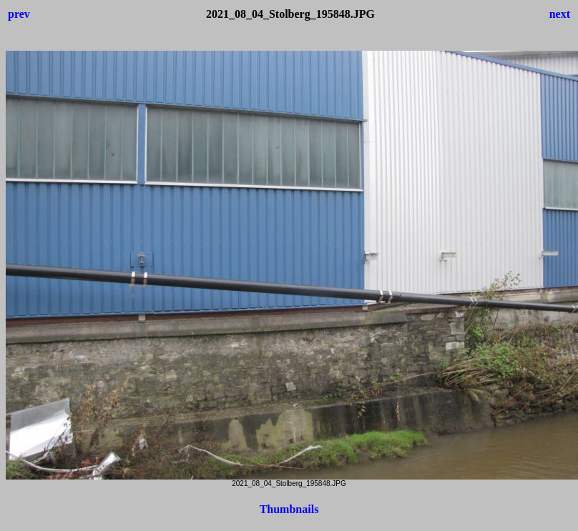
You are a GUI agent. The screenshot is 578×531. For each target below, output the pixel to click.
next (559, 14)
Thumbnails (289, 509)
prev (19, 14)
